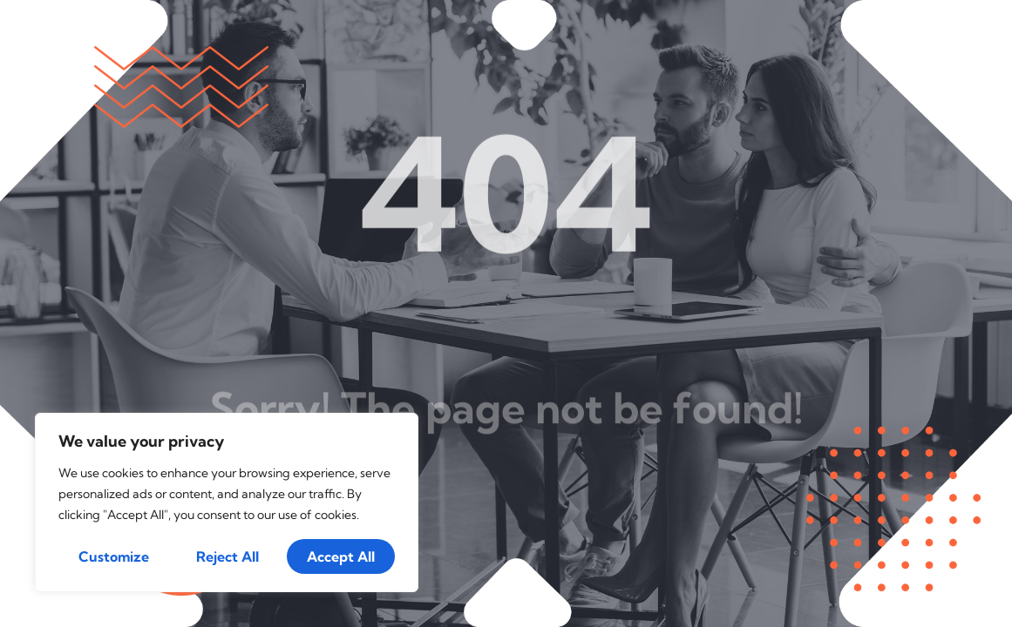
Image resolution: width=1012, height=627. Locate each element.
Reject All (227, 556)
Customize (113, 556)
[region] (226, 502)
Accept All (341, 556)
